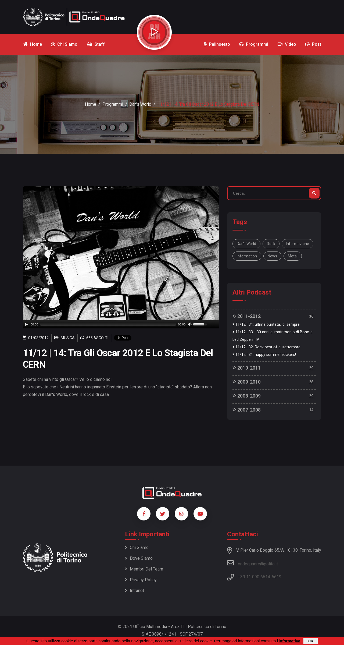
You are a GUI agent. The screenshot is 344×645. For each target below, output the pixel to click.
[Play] (26, 324)
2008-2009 (246, 396)
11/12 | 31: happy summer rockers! (264, 354)
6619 (276, 576)
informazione (297, 244)
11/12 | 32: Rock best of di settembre (266, 347)
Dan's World (140, 104)
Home (90, 104)
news (272, 256)
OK (310, 641)
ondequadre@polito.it (252, 562)
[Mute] (190, 324)
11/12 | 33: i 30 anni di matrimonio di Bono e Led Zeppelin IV (272, 336)
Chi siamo (137, 547)
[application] (121, 324)
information (247, 256)
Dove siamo (139, 558)
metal (293, 256)
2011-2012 (246, 316)
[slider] (108, 324)
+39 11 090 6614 (254, 576)
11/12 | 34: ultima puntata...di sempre (266, 324)
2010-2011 (246, 368)
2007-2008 (246, 410)
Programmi (112, 104)
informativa (289, 641)
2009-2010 (246, 382)
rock (271, 244)
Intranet (134, 590)
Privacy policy (141, 579)
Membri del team (144, 569)
